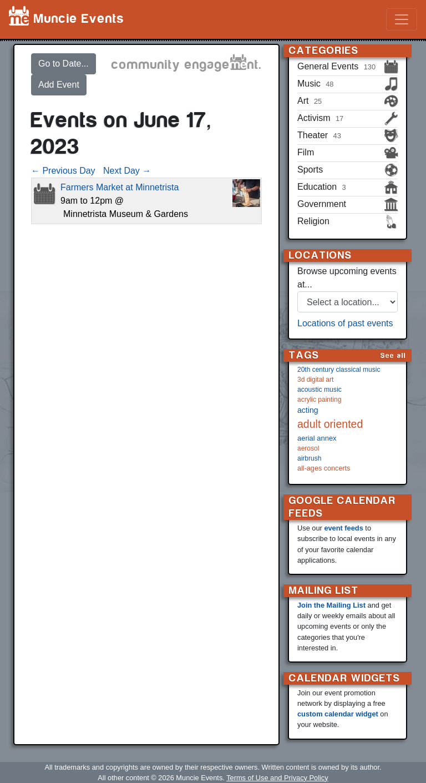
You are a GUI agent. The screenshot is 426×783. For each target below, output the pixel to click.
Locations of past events (345, 323)
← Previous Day (63, 170)
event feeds (343, 528)
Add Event (58, 84)
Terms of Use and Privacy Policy (277, 778)
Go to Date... (63, 63)
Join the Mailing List (331, 605)
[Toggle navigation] (401, 19)
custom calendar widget (337, 714)
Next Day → (127, 170)
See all (393, 355)
